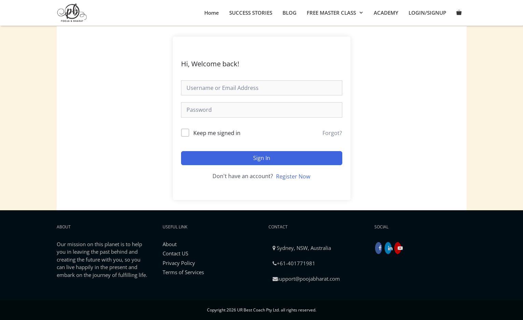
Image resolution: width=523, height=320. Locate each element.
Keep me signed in (216, 133)
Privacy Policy (179, 262)
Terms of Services (183, 272)
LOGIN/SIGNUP (427, 12)
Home (211, 12)
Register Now (293, 176)
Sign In (261, 158)
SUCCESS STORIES (250, 12)
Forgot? (332, 133)
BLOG (290, 12)
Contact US (175, 253)
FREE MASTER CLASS (338, 13)
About (170, 244)
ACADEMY (386, 12)
